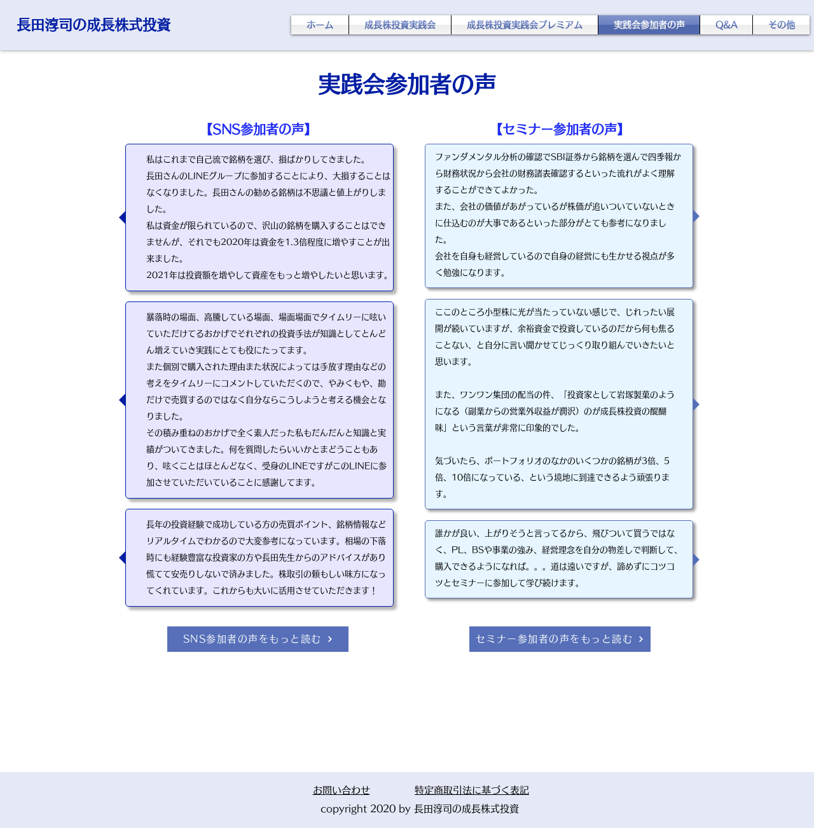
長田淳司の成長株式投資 (93, 25)
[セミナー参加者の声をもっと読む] (560, 639)
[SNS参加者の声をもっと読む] (257, 639)
